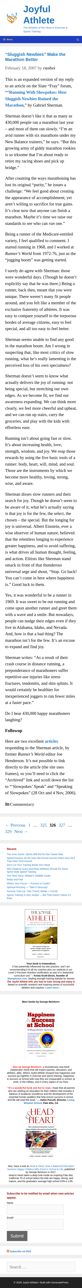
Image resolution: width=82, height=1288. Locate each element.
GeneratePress (59, 1282)
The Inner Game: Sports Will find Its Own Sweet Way (35, 854)
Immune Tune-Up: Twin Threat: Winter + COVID (32, 891)
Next (21, 831)
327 (62, 825)
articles (51, 741)
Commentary (22, 804)
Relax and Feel (15, 879)
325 (44, 825)
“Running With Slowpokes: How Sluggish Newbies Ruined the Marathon (36, 98)
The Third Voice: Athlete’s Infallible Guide (29, 875)
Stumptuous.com (17, 978)
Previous (15, 825)
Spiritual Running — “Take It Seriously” (27, 887)
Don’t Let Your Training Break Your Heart (28, 865)
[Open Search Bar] (78, 39)
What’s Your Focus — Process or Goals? (28, 883)
